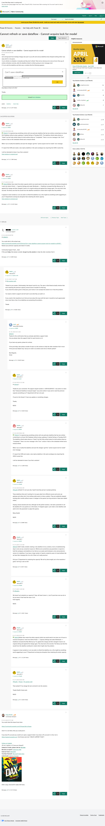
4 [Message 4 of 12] (10, 309)
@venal (16, 384)
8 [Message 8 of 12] (17, 522)
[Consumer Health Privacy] (21, 820)
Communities (48, 11)
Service (45, 28)
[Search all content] (83, 19)
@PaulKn (15, 490)
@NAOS (5, 133)
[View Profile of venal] (14, 324)
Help (96, 15)
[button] (52, 38)
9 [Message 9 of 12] (17, 566)
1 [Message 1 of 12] (6, 107)
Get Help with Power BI (31, 28)
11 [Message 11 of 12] (6, 204)
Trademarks (101, 815)
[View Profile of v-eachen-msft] (14, 229)
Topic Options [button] (62, 38)
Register (84, 15)
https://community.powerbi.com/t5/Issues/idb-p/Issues (16, 726)
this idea (23, 747)
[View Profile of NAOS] (7, 45)
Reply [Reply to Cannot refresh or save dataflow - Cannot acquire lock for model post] (63, 107)
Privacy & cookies (84, 815)
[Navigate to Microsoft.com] (4, 12)
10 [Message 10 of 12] (18, 613)
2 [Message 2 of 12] (6, 790)
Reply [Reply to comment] (63, 163)
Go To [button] (101, 15)
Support (69, 11)
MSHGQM (13, 752)
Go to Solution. (36, 97)
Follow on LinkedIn (7, 743)
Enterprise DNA (17, 749)
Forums (27, 11)
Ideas (41, 11)
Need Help (15, 103)
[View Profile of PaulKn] (7, 123)
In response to (6, 127)
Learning (62, 11)
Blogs (55, 11)
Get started (81, 22)
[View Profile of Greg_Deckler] (9, 714)
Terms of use (93, 815)
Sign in (90, 15)
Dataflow (9, 103)
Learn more (5, 6)
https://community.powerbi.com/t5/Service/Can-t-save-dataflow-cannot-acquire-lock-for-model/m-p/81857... (31, 243)
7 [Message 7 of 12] (6, 159)
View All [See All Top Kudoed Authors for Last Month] (75, 143)
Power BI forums (6, 28)
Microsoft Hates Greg (18, 754)
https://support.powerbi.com (9, 737)
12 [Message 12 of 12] (18, 699)
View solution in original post (10, 154)
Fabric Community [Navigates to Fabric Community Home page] (17, 12)
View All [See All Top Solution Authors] (75, 109)
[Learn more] (78, 72)
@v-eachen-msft (11, 281)
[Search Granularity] (57, 19)
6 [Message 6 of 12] (17, 410)
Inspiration (34, 11)
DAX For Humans (13, 756)
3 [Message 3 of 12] (6, 257)
